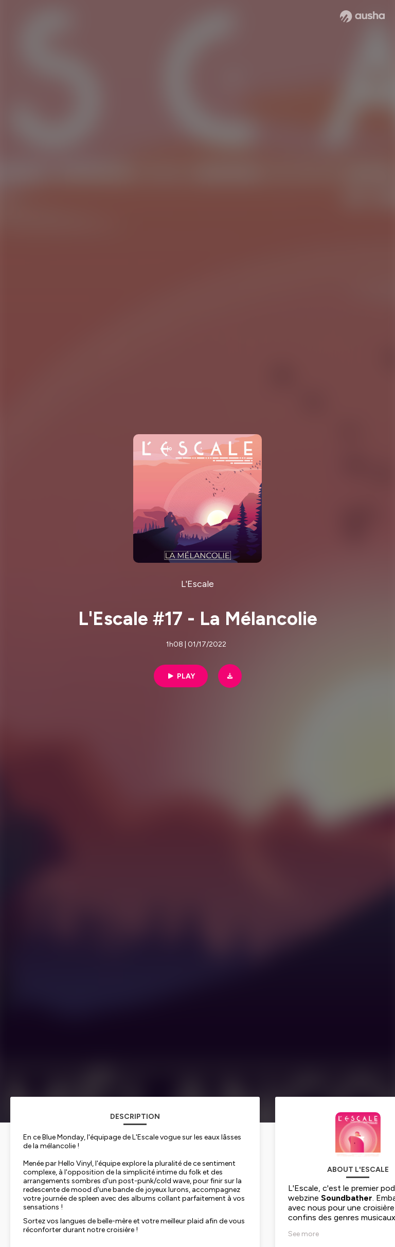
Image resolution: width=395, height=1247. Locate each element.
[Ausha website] (362, 16)
